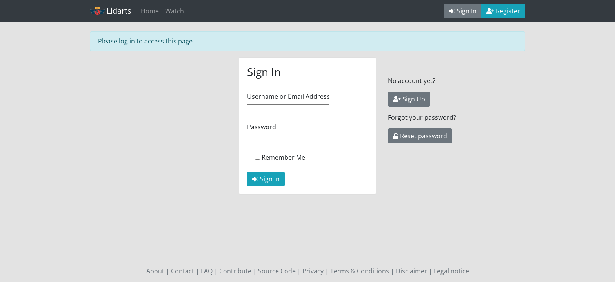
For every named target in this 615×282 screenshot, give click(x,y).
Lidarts (110, 10)
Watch (174, 11)
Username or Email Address (288, 96)
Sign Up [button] (409, 99)
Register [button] (503, 11)
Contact (182, 271)
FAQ (207, 271)
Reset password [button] (420, 136)
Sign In (266, 179)
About (155, 271)
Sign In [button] (463, 11)
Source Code (277, 271)
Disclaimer (411, 271)
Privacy (313, 271)
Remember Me (283, 157)
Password (261, 127)
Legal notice (451, 271)
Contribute (235, 271)
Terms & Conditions (359, 271)
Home (150, 11)
